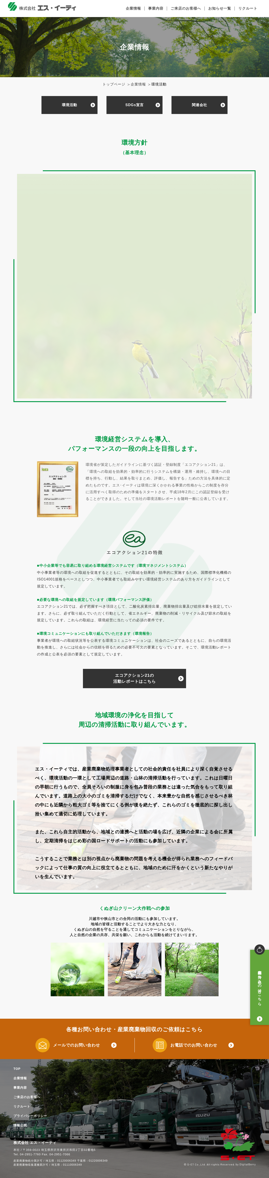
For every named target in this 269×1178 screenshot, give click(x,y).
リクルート (247, 8)
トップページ (113, 84)
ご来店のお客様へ (186, 8)
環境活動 (69, 105)
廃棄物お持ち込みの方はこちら (260, 986)
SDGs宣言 (134, 105)
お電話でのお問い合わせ (193, 1045)
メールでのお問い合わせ (76, 1045)
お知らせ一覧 (219, 8)
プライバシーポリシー (30, 1116)
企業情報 (133, 8)
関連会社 (199, 105)
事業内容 (155, 8)
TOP (17, 1069)
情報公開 (20, 1125)
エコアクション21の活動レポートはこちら (134, 678)
